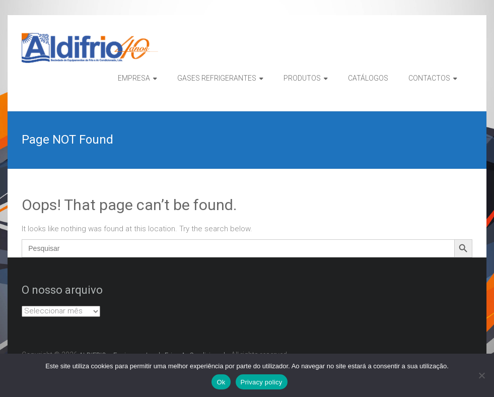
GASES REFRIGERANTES (216, 78)
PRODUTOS (302, 78)
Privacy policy (262, 382)
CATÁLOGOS (368, 78)
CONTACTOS (429, 78)
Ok (221, 382)
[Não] (481, 375)
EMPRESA (134, 78)
